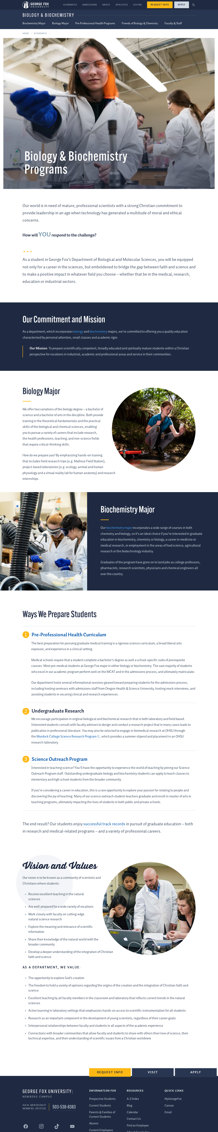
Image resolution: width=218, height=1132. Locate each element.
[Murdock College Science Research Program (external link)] (68, 736)
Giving (137, 5)
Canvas (169, 1105)
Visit (153, 1073)
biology (78, 331)
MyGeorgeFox (173, 1098)
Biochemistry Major (34, 23)
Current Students (100, 1105)
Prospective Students (102, 1098)
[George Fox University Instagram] (41, 1126)
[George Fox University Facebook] (26, 1126)
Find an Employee (138, 1125)
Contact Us (134, 1119)
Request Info (160, 5)
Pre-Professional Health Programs (95, 23)
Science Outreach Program (59, 759)
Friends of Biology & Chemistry (140, 23)
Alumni (93, 1123)
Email (168, 1112)
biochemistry (98, 331)
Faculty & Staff (173, 23)
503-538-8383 (64, 1107)
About (106, 5)
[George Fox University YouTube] (72, 1126)
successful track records (104, 824)
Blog (129, 1105)
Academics (70, 5)
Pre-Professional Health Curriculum (69, 635)
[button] (193, 5)
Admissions (89, 5)
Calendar (132, 1112)
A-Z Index (133, 1098)
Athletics (122, 5)
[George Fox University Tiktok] (56, 1126)
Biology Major (60, 23)
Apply (181, 5)
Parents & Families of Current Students (102, 1114)
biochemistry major (119, 528)
